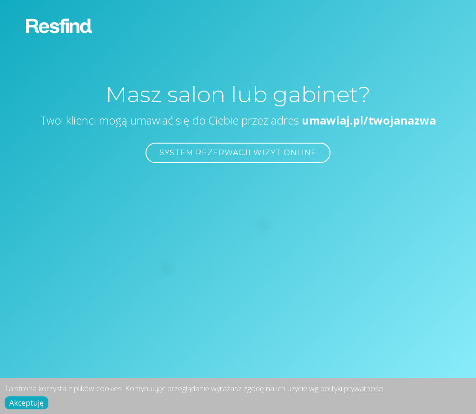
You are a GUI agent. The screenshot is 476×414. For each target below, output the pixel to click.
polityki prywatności (351, 388)
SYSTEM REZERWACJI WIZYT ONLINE (238, 152)
